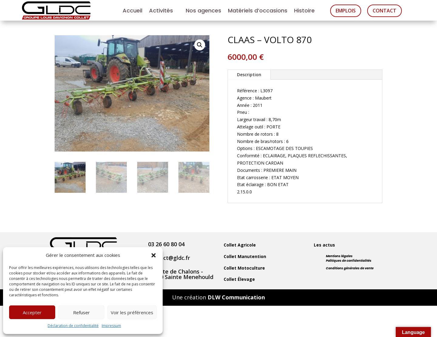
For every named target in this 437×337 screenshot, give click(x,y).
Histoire (304, 11)
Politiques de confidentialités (348, 260)
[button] (154, 255)
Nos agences (203, 11)
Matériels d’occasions (257, 11)
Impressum (111, 325)
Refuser (81, 312)
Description (249, 74)
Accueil (132, 11)
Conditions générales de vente (350, 268)
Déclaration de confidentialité (73, 325)
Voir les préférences (132, 312)
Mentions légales (339, 256)
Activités (161, 11)
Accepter (32, 312)
